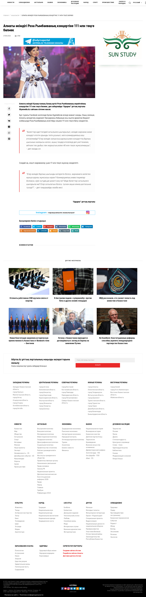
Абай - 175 (89, 457)
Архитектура (19, 530)
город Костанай (67, 385)
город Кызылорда (94, 410)
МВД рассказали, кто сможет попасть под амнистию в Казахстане (117, 299)
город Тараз (92, 404)
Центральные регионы (48, 381)
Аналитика (66, 443)
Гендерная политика (44, 438)
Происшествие (108, 2)
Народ (86, 2)
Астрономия (19, 552)
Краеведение (91, 441)
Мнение (17, 443)
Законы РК (41, 467)
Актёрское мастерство (23, 511)
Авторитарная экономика (71, 433)
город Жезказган (45, 402)
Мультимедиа (19, 457)
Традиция (42, 506)
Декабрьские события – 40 (24, 454)
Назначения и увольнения (46, 462)
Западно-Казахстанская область (22, 387)
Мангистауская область (21, 393)
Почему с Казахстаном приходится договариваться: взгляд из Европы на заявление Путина (73, 341)
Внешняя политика (44, 430)
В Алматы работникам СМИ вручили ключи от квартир (29, 299)
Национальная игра (46, 509)
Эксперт (17, 449)
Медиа (17, 528)
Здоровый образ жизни (47, 549)
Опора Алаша (118, 457)
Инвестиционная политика (47, 435)
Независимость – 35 (21, 452)
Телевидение (20, 519)
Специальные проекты (94, 517)
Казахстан (18, 427)
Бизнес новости (68, 446)
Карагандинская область (48, 396)
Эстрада (18, 525)
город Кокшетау (45, 391)
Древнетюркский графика (95, 449)
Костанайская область (70, 388)
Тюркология (90, 438)
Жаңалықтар (15, 15)
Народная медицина (46, 552)
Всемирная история (93, 430)
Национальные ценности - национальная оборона (95, 524)
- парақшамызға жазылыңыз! (55, 212)
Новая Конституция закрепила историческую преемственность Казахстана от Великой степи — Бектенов (29, 341)
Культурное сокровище (121, 441)
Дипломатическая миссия (46, 473)
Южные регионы (95, 381)
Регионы (113, 533)
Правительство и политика (47, 446)
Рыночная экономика (69, 430)
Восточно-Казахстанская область (119, 392)
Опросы (17, 460)
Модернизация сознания (122, 454)
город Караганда (45, 394)
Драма (115, 435)
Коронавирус (44, 554)
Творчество (117, 427)
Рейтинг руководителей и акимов (46, 450)
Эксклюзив (114, 530)
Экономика (62, 2)
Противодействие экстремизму (116, 513)
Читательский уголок (71, 514)
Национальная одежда (47, 517)
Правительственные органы (47, 459)
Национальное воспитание (48, 514)
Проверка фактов (92, 527)
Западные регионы (21, 381)
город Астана (44, 385)
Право (39, 480)
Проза (115, 433)
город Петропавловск (70, 396)
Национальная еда (45, 511)
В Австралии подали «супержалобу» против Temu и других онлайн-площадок (73, 299)
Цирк (17, 522)
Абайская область (117, 396)
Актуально (38, 2)
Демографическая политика (47, 441)
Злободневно (24, 2)
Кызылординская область (97, 413)
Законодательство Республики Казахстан (94, 537)
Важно (50, 2)
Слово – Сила (117, 443)
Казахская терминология (119, 516)
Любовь (66, 517)
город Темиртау (45, 404)
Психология (19, 549)
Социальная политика (45, 443)
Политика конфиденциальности (31, 593)
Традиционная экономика (71, 427)
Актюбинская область (21, 404)
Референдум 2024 (44, 491)
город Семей (115, 385)
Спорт (95, 2)
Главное (40, 486)
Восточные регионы (118, 381)
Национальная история (94, 427)
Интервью (18, 441)
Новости (10, 2)
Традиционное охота (46, 519)
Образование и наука (24, 545)
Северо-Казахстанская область (70, 400)
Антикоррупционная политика (73, 438)
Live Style (68, 501)
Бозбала (67, 506)
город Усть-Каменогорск (119, 388)
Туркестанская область (96, 399)
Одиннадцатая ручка (120, 446)
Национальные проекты (46, 470)
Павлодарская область (70, 394)
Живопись (18, 506)
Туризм (64, 441)
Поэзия (115, 430)
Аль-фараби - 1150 (92, 454)
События (113, 519)
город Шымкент (94, 396)
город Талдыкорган (95, 391)
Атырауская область (20, 399)
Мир (15, 430)
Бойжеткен (68, 509)
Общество (18, 433)
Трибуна (40, 489)
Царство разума (21, 560)
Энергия (18, 557)
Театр (17, 514)
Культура (19, 501)
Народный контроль (69, 435)
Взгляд (112, 527)
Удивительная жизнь (22, 563)
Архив (16, 462)
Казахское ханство (93, 433)
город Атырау (18, 401)
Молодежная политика (45, 433)
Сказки (115, 452)
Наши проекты (19, 446)
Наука (17, 554)
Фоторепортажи (70, 530)
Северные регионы (69, 381)
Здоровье (113, 506)
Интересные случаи (71, 525)
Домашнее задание (71, 511)
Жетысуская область (96, 394)
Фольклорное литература (95, 511)
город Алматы (93, 385)
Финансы (65, 449)
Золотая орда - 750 (93, 451)
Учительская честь (22, 565)
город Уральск (18, 390)
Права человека (43, 465)
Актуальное (18, 435)
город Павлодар (67, 391)
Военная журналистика (72, 528)
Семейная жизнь (70, 519)
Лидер (112, 509)
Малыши (89, 506)
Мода (66, 522)
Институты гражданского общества (46, 455)
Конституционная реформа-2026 (43, 477)
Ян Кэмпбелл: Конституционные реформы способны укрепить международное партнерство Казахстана (117, 341)
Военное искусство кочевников (93, 445)
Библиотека (117, 449)
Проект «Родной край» (94, 514)
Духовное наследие (75, 2)
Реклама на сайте (11, 593)
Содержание (19, 568)
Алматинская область (96, 388)
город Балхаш (44, 407)
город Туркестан (94, 402)
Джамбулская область (96, 407)
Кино (17, 517)
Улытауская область (46, 399)
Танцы (17, 509)
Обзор (112, 525)
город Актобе (18, 407)
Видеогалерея (91, 519)
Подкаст (113, 522)
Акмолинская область (47, 388)
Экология (113, 536)
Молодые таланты (92, 509)
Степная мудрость (119, 438)
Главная (6, 15)
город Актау (17, 396)
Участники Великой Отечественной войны (94, 531)
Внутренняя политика (45, 427)
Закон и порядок (122, 2)
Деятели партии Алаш (94, 435)
